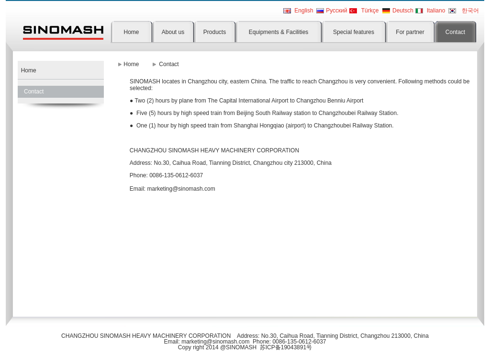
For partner (410, 32)
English (303, 10)
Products (214, 32)
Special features (353, 32)
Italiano (436, 10)
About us (173, 32)
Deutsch (402, 10)
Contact (455, 32)
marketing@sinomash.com (181, 188)
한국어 (470, 10)
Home (131, 32)
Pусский (336, 10)
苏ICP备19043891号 (286, 347)
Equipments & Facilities (279, 32)
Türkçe (370, 10)
